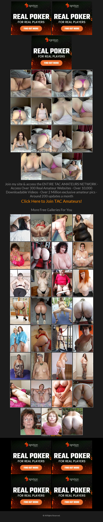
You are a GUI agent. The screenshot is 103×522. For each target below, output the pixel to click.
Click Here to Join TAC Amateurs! (51, 201)
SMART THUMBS (56, 435)
